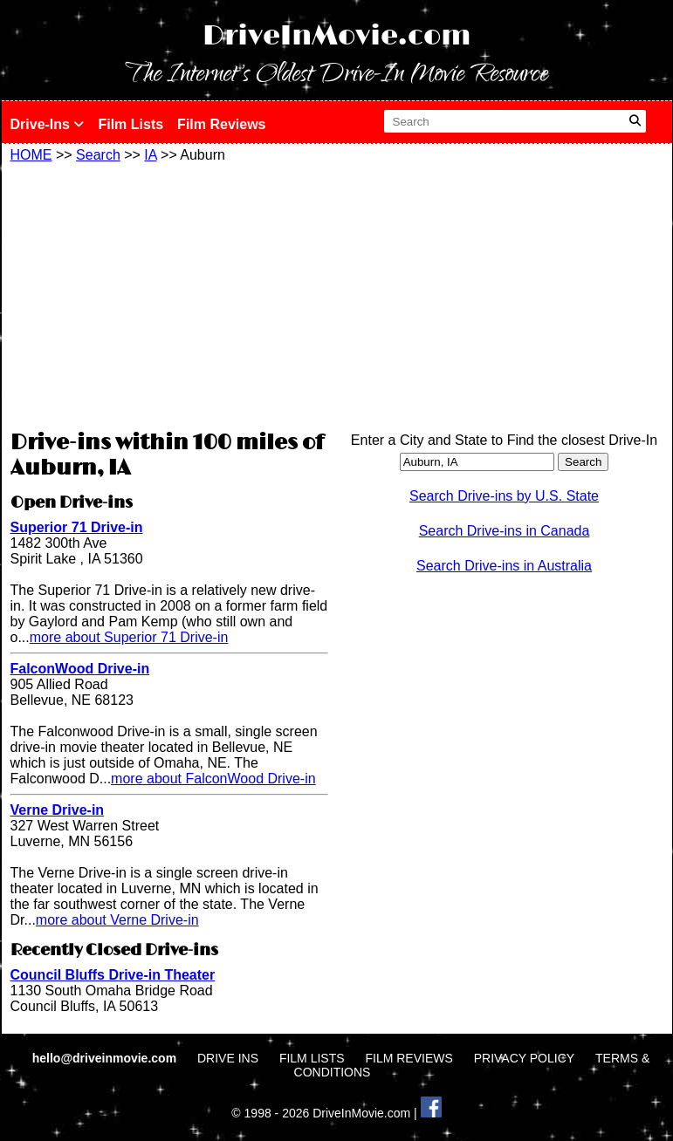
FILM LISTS (312, 1058)
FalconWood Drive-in (80, 668)
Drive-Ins (47, 124)
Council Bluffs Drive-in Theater (113, 974)
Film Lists (130, 124)
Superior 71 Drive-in (76, 527)
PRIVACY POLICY (524, 1058)
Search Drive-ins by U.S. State (504, 496)
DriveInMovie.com (337, 36)
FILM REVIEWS (408, 1058)
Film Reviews (221, 124)
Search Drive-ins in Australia (504, 565)
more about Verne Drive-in (117, 919)
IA (150, 154)
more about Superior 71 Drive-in (129, 637)
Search (98, 154)
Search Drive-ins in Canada (504, 530)
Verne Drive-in (57, 810)
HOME (31, 154)
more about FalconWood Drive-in (213, 778)
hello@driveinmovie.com (106, 1058)
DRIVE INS (227, 1058)
